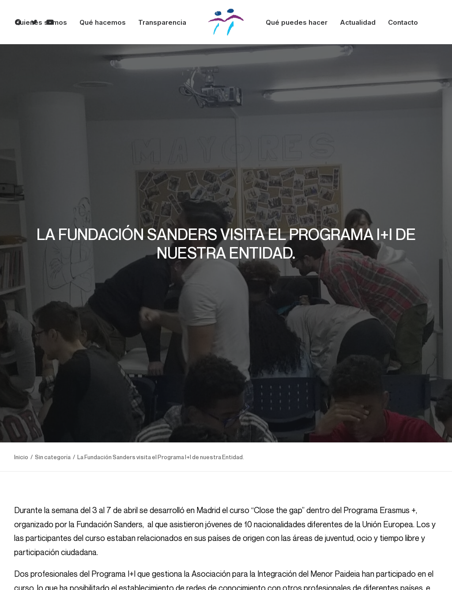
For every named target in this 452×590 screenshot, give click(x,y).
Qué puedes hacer (297, 22)
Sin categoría (53, 453)
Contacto (403, 22)
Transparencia (162, 22)
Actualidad (358, 22)
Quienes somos (41, 22)
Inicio (21, 453)
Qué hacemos (102, 22)
